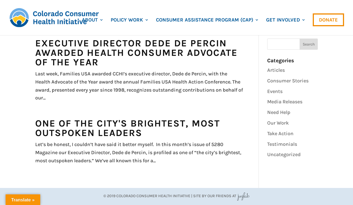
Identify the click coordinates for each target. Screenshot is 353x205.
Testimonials (282, 144)
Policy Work (127, 20)
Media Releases (284, 102)
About (90, 20)
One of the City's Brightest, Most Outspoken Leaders (127, 128)
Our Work (278, 123)
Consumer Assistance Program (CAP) (204, 20)
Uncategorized (284, 154)
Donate (328, 20)
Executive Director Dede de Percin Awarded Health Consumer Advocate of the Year (136, 53)
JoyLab (243, 196)
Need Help (278, 112)
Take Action (280, 133)
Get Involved (283, 20)
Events (275, 91)
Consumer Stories (288, 81)
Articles (276, 70)
